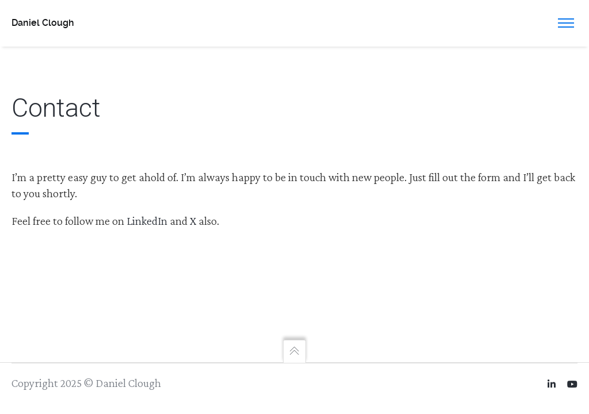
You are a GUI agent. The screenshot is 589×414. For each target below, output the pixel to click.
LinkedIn (147, 220)
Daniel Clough (43, 22)
